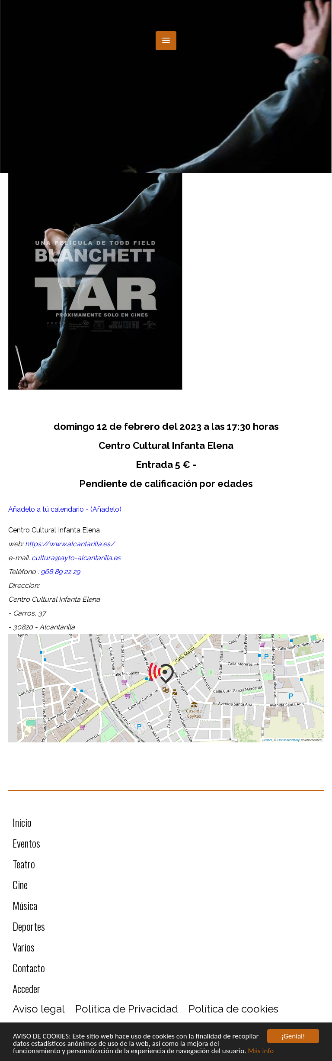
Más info (261, 1051)
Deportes (29, 926)
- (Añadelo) (103, 509)
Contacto (29, 967)
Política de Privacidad (126, 1009)
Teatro (24, 863)
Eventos (26, 843)
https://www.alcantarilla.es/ (70, 544)
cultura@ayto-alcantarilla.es (76, 558)
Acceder (26, 988)
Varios (24, 947)
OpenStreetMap (288, 740)
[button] (166, 40)
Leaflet (267, 740)
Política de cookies (233, 1009)
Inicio (22, 822)
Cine (20, 884)
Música (25, 905)
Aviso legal (39, 1009)
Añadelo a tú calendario (47, 509)
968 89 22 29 (60, 572)
